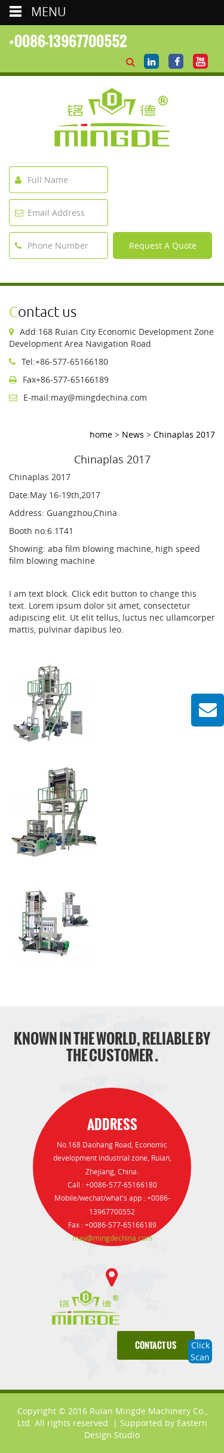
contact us (155, 1345)
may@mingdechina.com (112, 1238)
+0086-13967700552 (68, 41)
